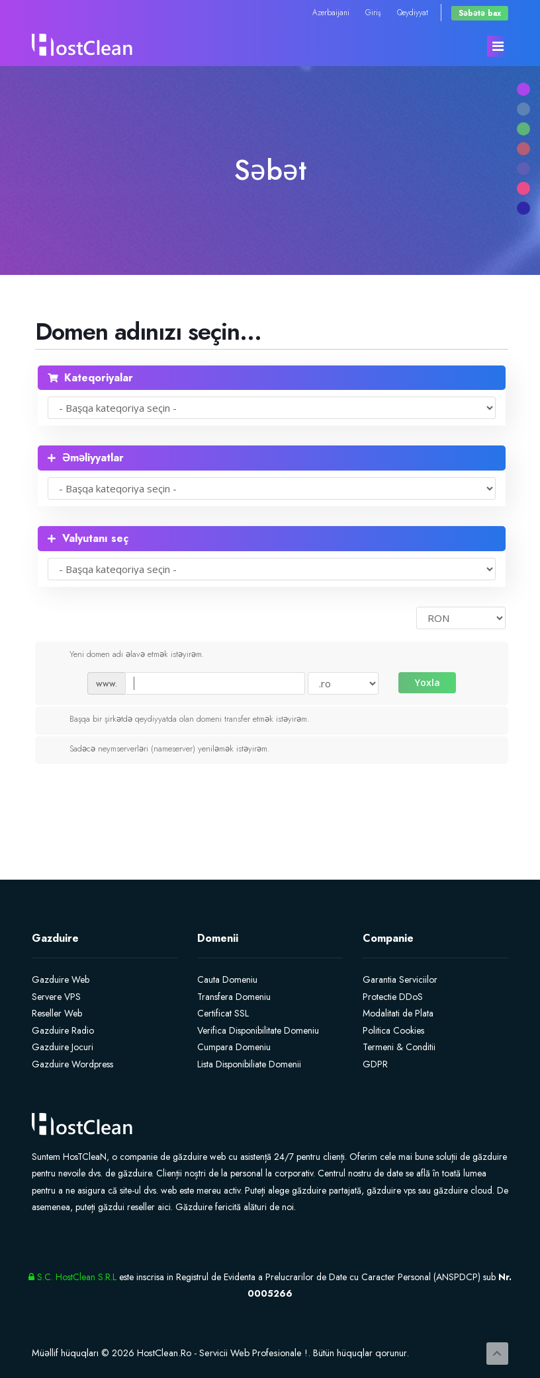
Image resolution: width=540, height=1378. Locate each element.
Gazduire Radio (63, 1030)
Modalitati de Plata (398, 1013)
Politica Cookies (393, 1030)
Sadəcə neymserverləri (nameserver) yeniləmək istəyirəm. (159, 749)
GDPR (375, 1064)
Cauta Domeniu (227, 979)
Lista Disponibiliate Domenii (249, 1064)
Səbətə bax (480, 13)
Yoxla (427, 682)
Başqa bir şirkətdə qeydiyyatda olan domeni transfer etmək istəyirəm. (179, 719)
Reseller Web (57, 1013)
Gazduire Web (60, 979)
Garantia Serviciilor (400, 979)
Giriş (373, 12)
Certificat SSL (223, 1013)
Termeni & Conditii (399, 1046)
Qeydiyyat (412, 12)
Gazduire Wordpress (72, 1064)
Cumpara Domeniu (234, 1046)
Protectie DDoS (393, 996)
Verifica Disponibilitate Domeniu (258, 1030)
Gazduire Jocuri (62, 1046)
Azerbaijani (330, 12)
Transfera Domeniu (234, 996)
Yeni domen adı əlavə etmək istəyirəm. (126, 655)
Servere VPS (56, 996)
